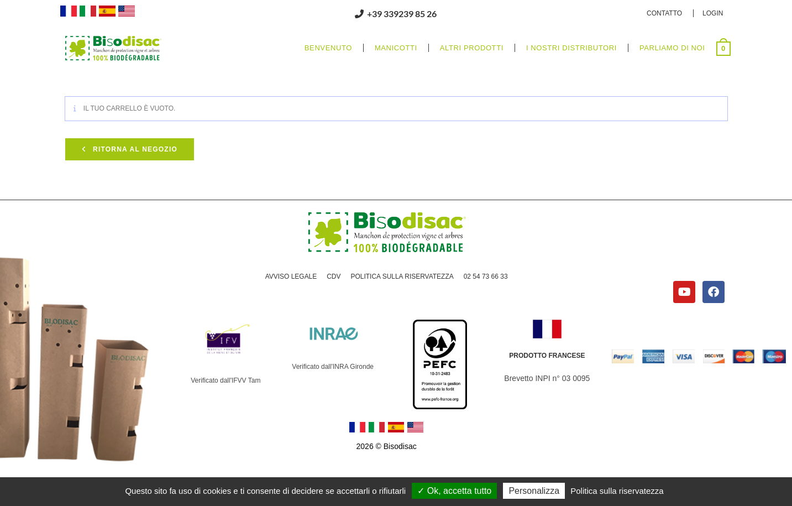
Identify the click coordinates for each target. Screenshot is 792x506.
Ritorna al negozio (134, 149)
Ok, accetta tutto (454, 490)
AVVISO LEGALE (291, 276)
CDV (333, 276)
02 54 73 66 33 (486, 276)
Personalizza (533, 490)
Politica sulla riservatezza (616, 490)
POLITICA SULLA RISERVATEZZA (402, 276)
